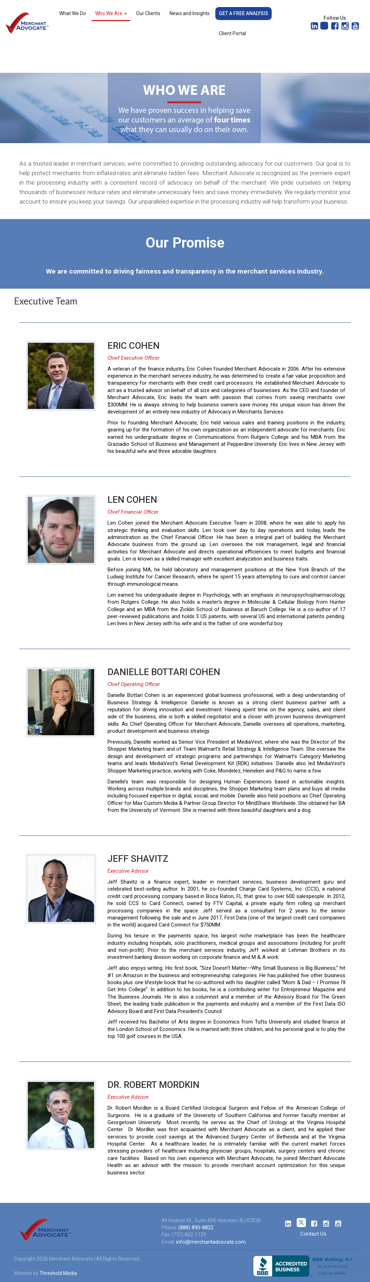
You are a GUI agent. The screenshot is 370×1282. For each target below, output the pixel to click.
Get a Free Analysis (243, 13)
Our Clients (148, 13)
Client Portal (232, 33)
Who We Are (111, 13)
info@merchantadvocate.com (211, 1242)
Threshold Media (58, 1273)
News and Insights (189, 13)
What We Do (72, 13)
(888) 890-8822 (196, 1227)
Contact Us (313, 1234)
